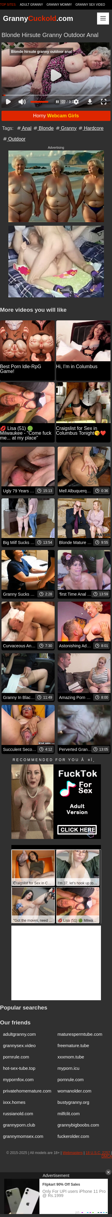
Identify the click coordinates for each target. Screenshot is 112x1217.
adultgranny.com (19, 1034)
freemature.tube (73, 1045)
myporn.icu (68, 1068)
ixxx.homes (14, 1102)
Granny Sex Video (90, 4)
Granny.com (38, 18)
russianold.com (18, 1113)
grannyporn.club (19, 1124)
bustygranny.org (73, 1102)
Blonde (43, 128)
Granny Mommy (59, 4)
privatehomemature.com (27, 1090)
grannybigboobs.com (78, 1124)
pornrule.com (16, 1056)
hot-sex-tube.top (19, 1068)
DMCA (107, 1156)
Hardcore (90, 128)
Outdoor (13, 139)
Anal (24, 128)
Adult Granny (31, 4)
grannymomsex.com (23, 1136)
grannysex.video (19, 1045)
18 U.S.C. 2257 (97, 1153)
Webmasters (73, 1153)
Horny (56, 115)
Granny (66, 128)
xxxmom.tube (71, 1056)
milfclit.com (69, 1113)
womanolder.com (74, 1090)
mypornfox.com (18, 1079)
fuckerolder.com (73, 1136)
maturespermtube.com (80, 1034)
